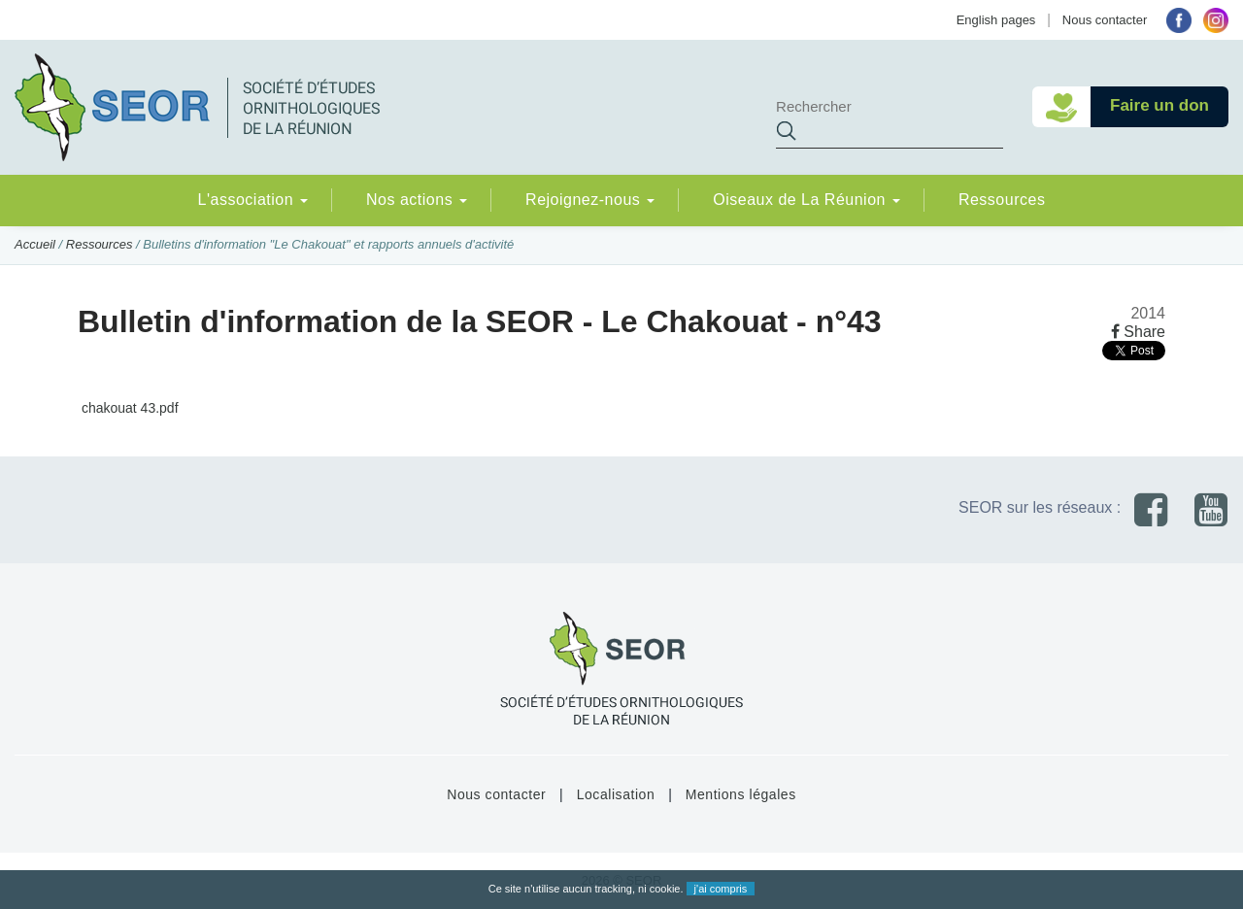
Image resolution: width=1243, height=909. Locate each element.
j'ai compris (721, 888)
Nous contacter (1104, 20)
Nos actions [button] (416, 199)
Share (1138, 331)
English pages (996, 20)
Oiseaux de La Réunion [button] (806, 199)
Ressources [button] (1001, 199)
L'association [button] (253, 199)
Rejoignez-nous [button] (590, 199)
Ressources (99, 244)
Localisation (616, 794)
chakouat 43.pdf (128, 408)
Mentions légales (741, 794)
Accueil (35, 244)
